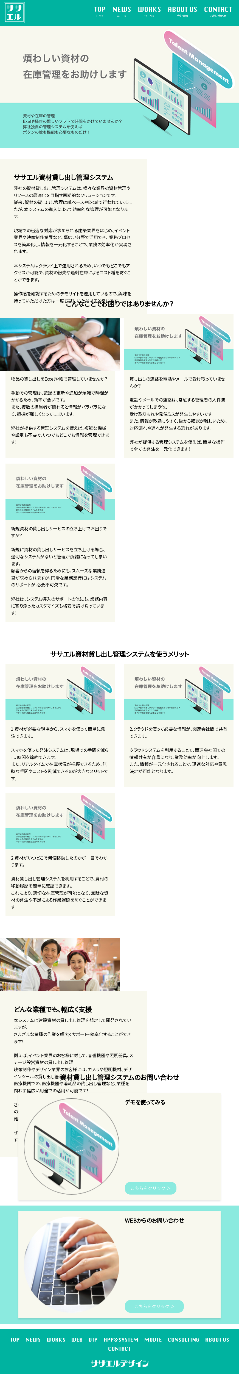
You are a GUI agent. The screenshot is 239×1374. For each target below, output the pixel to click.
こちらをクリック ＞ (150, 1188)
